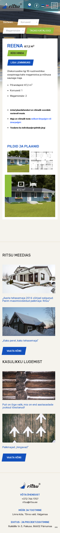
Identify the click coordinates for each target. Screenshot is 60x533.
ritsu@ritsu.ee (30, 502)
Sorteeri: (8, 22)
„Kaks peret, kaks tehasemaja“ (20, 340)
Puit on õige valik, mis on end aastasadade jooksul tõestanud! (27, 406)
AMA (56, 527)
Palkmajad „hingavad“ (15, 447)
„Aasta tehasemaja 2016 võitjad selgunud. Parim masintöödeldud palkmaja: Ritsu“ (28, 299)
